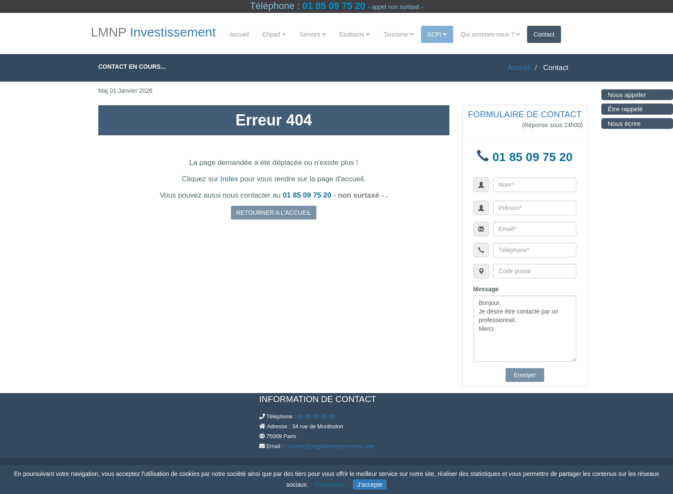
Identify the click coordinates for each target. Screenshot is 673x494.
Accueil (239, 34)
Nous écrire (623, 123)
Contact (544, 34)
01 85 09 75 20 (333, 5)
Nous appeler (625, 94)
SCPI (437, 34)
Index (229, 179)
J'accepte (369, 484)
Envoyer (525, 375)
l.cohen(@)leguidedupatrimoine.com (330, 446)
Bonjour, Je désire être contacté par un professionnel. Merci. (525, 329)
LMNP (153, 32)
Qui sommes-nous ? (490, 34)
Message (486, 289)
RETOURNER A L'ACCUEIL (273, 212)
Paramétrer (329, 484)
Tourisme (399, 34)
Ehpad (274, 34)
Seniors (312, 34)
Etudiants (355, 34)
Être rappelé (624, 109)
